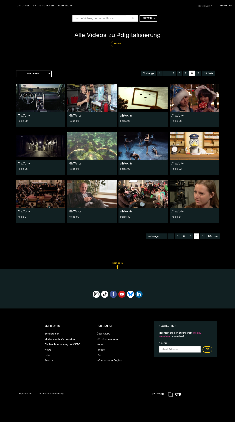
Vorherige (148, 73)
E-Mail (163, 343)
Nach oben (117, 265)
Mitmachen (47, 5)
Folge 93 (125, 169)
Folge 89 (125, 217)
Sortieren (38, 74)
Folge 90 (74, 217)
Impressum (25, 393)
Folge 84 (176, 217)
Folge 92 (176, 169)
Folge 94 (74, 169)
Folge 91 (23, 217)
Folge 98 (74, 121)
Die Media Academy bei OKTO (62, 344)
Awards (49, 360)
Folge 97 (125, 121)
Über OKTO (103, 334)
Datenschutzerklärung (51, 393)
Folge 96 (176, 121)
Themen (149, 18)
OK (207, 349)
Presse (101, 350)
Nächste (208, 73)
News (48, 350)
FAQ (99, 355)
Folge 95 (23, 169)
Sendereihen (52, 334)
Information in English (109, 360)
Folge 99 (23, 121)
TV (34, 5)
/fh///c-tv (24, 115)
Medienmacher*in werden (60, 339)
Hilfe (47, 355)
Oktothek (23, 5)
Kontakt (101, 344)
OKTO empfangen (107, 339)
